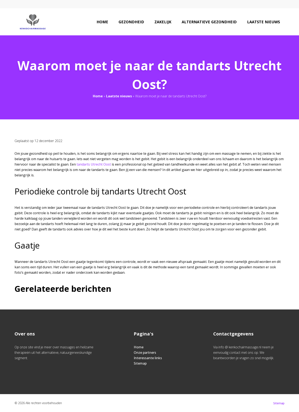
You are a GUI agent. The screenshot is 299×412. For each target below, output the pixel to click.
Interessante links (148, 358)
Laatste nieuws (263, 21)
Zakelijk (162, 21)
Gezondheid (131, 21)
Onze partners (145, 352)
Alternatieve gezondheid (209, 21)
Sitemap (140, 363)
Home (102, 21)
